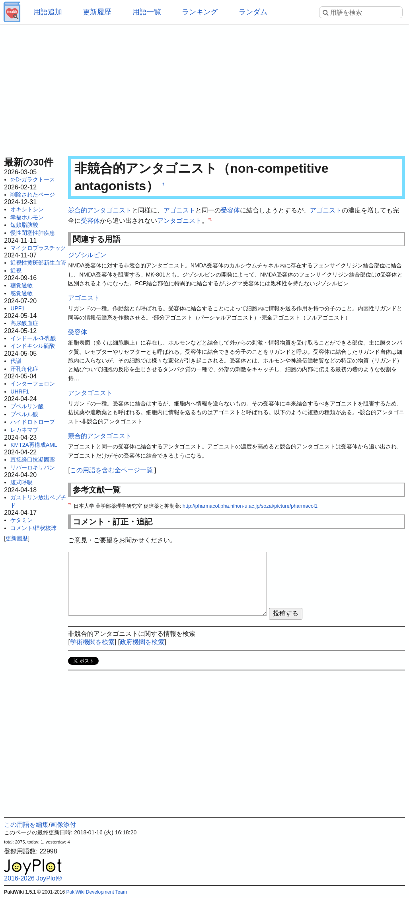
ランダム (253, 12)
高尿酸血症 (24, 323)
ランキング (200, 12)
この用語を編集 (26, 824)
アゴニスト (179, 210)
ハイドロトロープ (32, 422)
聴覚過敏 (21, 285)
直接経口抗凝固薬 (32, 459)
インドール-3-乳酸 (33, 338)
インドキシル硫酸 (32, 346)
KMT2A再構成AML (33, 445)
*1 (210, 218)
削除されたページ (32, 194)
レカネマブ (24, 430)
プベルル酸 (24, 414)
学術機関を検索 (92, 642)
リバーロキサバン (32, 467)
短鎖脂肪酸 (24, 225)
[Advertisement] (204, 87)
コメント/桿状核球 (33, 528)
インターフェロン (32, 383)
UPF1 (17, 308)
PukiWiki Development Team (96, 892)
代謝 (15, 361)
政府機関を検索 (142, 642)
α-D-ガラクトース (32, 179)
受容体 (230, 210)
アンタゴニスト (179, 220)
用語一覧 (146, 12)
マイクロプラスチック (38, 248)
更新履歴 (97, 12)
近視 (15, 270)
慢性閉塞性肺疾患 (32, 233)
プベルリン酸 (27, 406)
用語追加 (47, 12)
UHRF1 (19, 391)
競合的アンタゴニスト (100, 210)
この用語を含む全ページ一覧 (111, 470)
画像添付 (63, 824)
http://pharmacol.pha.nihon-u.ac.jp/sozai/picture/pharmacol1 (250, 506)
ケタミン (21, 520)
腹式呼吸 (21, 482)
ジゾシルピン (87, 254)
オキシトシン (27, 209)
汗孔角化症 (24, 369)
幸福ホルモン (27, 217)
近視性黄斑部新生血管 (38, 262)
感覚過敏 (21, 293)
